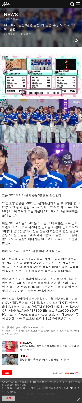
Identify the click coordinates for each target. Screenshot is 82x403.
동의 (8, 398)
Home (7, 19)
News (16, 19)
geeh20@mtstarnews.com (29, 327)
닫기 (78, 399)
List (7, 372)
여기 (72, 388)
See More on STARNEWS (66, 372)
